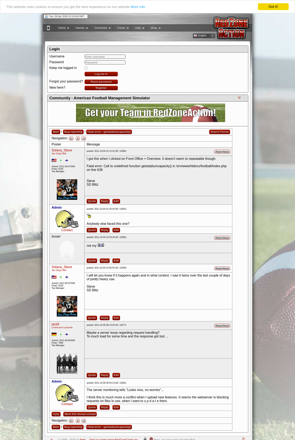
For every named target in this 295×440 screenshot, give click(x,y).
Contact (67, 230)
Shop (153, 28)
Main (56, 131)
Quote (92, 201)
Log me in (101, 73)
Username (57, 56)
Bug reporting (73, 131)
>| (84, 138)
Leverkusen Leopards (62, 327)
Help (137, 28)
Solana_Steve (62, 150)
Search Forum (219, 131)
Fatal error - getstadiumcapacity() (109, 131)
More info (138, 7)
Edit (116, 201)
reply (56, 414)
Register (101, 87)
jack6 (55, 324)
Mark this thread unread (80, 414)
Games (79, 28)
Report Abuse (222, 151)
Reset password (101, 81)
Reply (104, 201)
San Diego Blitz (59, 153)
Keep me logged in (63, 68)
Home (61, 28)
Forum (120, 28)
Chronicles (100, 28)
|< (71, 138)
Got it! (273, 7)
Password (56, 62)
